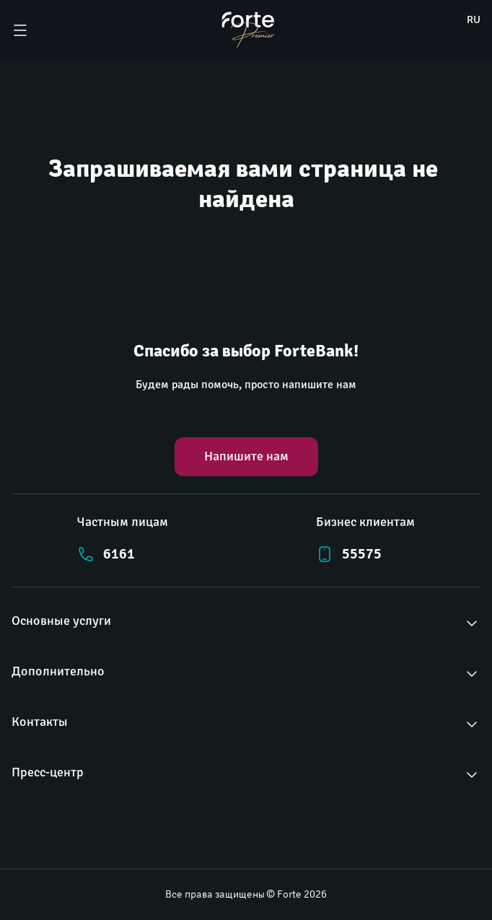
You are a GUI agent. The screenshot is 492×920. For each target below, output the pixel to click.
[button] (246, 623)
